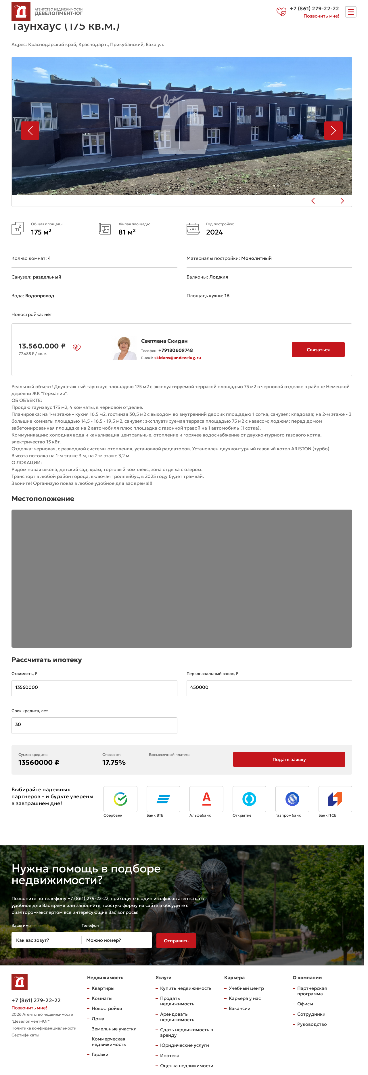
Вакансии (239, 1007)
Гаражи (100, 1053)
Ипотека (169, 1054)
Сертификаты (25, 1033)
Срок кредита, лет (30, 709)
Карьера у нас (245, 997)
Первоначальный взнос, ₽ (212, 672)
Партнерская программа (312, 989)
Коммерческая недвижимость (109, 1040)
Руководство (312, 1023)
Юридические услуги (184, 1044)
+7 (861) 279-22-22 (36, 999)
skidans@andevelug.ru (177, 356)
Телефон (90, 924)
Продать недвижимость (177, 999)
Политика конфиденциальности (44, 1027)
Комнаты (102, 997)
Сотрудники (311, 1013)
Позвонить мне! (321, 17)
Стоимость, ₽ (24, 672)
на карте (183, 44)
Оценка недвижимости (186, 1064)
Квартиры (103, 987)
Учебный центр (246, 987)
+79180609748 (175, 349)
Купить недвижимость (186, 987)
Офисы (305, 1002)
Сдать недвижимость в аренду (186, 1031)
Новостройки (107, 1007)
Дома (98, 1017)
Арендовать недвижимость (177, 1015)
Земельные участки (114, 1027)
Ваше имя (21, 924)
